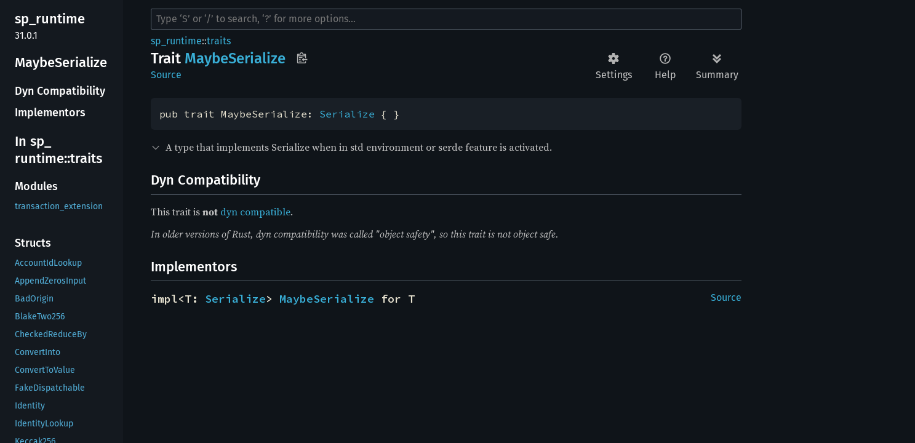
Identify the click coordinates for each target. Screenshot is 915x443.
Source (166, 75)
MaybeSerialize (326, 299)
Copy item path (302, 57)
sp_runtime (176, 41)
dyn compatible (255, 211)
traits (219, 41)
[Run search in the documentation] (446, 19)
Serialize (347, 114)
